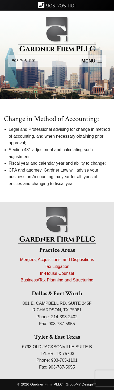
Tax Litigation (57, 266)
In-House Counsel (57, 273)
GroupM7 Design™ (81, 384)
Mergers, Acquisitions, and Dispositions (57, 259)
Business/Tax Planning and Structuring (57, 280)
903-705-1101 (24, 61)
